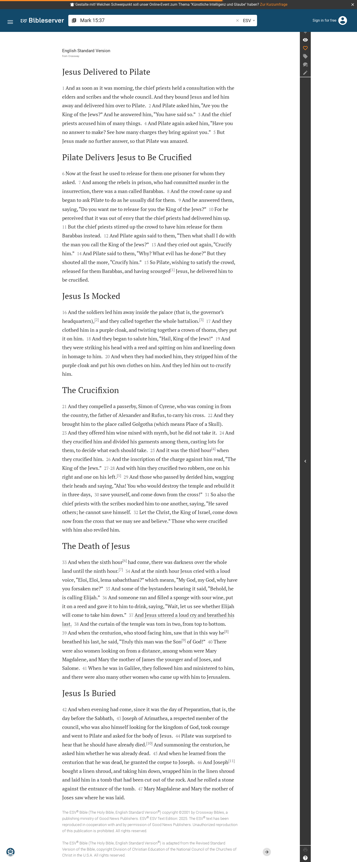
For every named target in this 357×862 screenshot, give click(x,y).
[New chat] (351, 69)
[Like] (351, 52)
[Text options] (227, 20)
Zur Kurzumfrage (273, 4)
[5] (142, 475)
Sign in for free (324, 20)
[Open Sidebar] (351, 463)
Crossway (97, 56)
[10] (172, 743)
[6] (148, 560)
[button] (352, 4)
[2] (120, 319)
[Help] (351, 858)
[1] (196, 269)
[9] (207, 640)
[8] (249, 631)
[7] (144, 569)
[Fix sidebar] (351, 36)
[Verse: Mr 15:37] (351, 44)
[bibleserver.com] (42, 21)
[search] (139, 20)
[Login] (342, 20)
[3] (224, 319)
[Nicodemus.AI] (10, 852)
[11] (255, 760)
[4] (237, 448)
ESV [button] (213, 20)
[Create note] (351, 77)
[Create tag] (351, 61)
